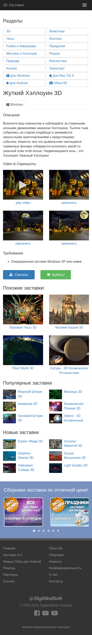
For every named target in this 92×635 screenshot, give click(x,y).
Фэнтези (55, 38)
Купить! (56, 275)
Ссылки (8, 581)
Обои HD (58, 83)
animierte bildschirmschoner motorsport (46, 627)
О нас (53, 574)
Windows (14, 104)
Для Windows (18, 75)
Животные (57, 31)
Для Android (17, 83)
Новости (55, 561)
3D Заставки (13, 5)
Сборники (56, 555)
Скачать (18, 275)
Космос (11, 68)
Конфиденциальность (65, 568)
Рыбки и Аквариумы (21, 46)
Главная (9, 548)
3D (8, 31)
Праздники (57, 46)
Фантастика (58, 61)
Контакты (56, 581)
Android (22, 561)
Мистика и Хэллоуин (21, 53)
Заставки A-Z (13, 555)
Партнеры (10, 574)
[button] (34, 531)
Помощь (9, 568)
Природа (12, 61)
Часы (10, 38)
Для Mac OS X (61, 75)
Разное (54, 53)
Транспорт (57, 68)
